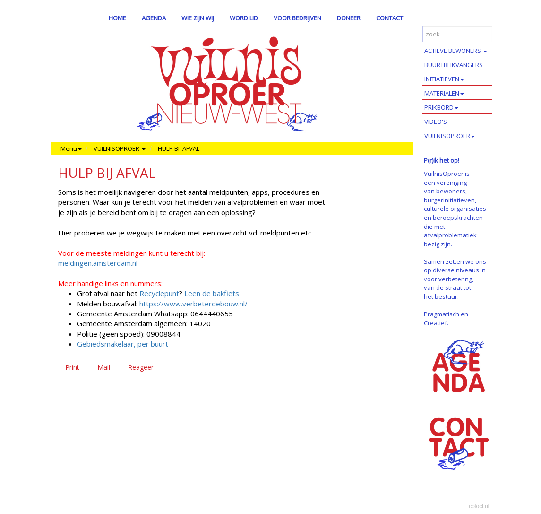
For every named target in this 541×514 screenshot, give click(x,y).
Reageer (141, 367)
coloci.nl (479, 506)
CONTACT (389, 18)
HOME (117, 18)
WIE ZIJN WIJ (197, 18)
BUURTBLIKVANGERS (453, 65)
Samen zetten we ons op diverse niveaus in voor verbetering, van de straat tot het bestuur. (455, 279)
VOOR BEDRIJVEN (297, 18)
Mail (103, 367)
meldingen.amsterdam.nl (97, 263)
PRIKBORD (441, 107)
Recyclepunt (159, 293)
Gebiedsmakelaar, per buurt (122, 343)
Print (72, 367)
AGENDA (154, 18)
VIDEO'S (435, 121)
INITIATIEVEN (444, 79)
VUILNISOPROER (449, 135)
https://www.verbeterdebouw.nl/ (193, 303)
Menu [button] (71, 148)
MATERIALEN (444, 93)
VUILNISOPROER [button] (120, 148)
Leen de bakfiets (210, 293)
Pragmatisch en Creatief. (446, 318)
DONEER (349, 18)
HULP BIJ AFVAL (178, 148)
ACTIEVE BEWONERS (455, 50)
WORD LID (244, 18)
